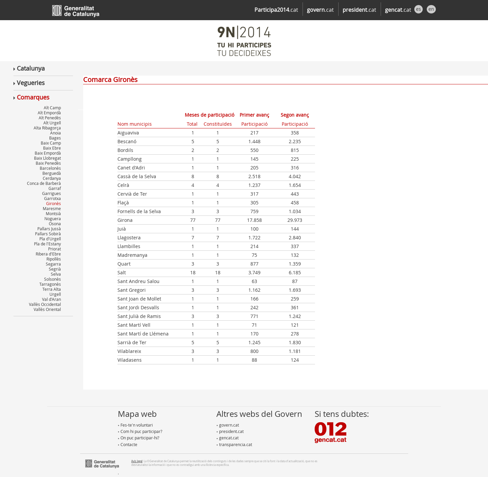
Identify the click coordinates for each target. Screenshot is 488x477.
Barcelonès (50, 168)
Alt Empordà (49, 112)
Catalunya (29, 68)
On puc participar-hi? (138, 437)
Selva (56, 274)
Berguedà (51, 173)
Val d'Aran (51, 299)
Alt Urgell (52, 122)
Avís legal (136, 461)
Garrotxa (52, 198)
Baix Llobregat (47, 158)
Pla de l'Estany (47, 243)
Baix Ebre (52, 148)
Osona (55, 223)
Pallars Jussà (49, 228)
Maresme (52, 208)
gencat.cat (227, 437)
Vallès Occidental (45, 304)
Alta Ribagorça (47, 127)
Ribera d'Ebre (48, 253)
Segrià (55, 269)
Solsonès (52, 279)
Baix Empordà (48, 153)
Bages (55, 138)
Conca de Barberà (44, 183)
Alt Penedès (50, 117)
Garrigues (51, 193)
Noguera (52, 218)
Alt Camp (52, 107)
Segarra (53, 264)
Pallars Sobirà (48, 233)
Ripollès (53, 259)
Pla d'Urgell (50, 238)
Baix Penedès (48, 163)
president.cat (230, 431)
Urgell (55, 294)
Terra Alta (51, 289)
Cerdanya (52, 178)
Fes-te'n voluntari (135, 425)
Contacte (127, 444)
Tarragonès (50, 284)
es (418, 9)
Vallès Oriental (47, 309)
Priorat (54, 248)
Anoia (55, 132)
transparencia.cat (234, 444)
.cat (276, 9)
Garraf (54, 188)
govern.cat (227, 425)
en (431, 9)
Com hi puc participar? (140, 431)
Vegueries (29, 83)
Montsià (53, 213)
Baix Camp (51, 143)
